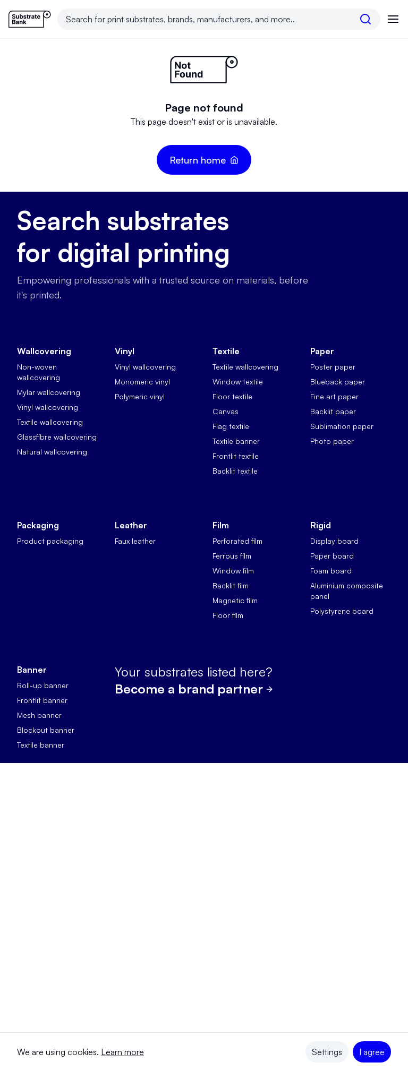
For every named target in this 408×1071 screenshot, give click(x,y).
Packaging (38, 525)
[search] (365, 19)
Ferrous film (231, 555)
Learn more (122, 1052)
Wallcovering (44, 351)
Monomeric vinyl (142, 381)
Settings (327, 1052)
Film (220, 525)
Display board (334, 540)
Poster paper (332, 366)
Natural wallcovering (52, 451)
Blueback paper (337, 381)
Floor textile (232, 396)
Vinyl (124, 351)
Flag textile (230, 426)
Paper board (332, 555)
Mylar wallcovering (48, 392)
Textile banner (236, 440)
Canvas (225, 411)
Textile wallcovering (50, 421)
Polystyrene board (341, 610)
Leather (131, 525)
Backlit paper (333, 411)
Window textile (237, 381)
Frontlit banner (42, 700)
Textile (226, 351)
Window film (233, 570)
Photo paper (332, 440)
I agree (372, 1052)
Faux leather (135, 540)
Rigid (320, 525)
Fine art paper (334, 396)
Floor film (227, 615)
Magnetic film (235, 600)
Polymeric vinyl (140, 396)
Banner (32, 669)
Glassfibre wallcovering (57, 436)
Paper (322, 351)
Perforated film (237, 540)
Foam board (331, 570)
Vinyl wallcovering (47, 407)
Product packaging (50, 540)
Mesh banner (39, 714)
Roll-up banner (43, 685)
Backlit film (230, 585)
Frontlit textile (235, 455)
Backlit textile (235, 470)
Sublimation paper (341, 426)
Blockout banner (45, 729)
